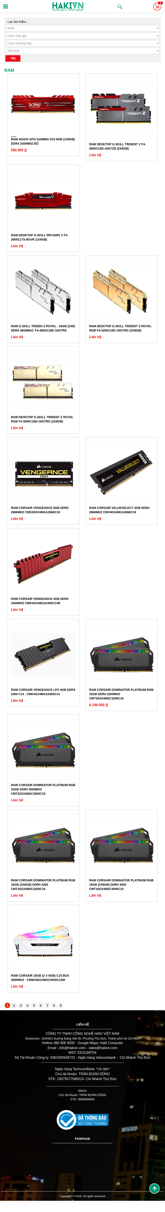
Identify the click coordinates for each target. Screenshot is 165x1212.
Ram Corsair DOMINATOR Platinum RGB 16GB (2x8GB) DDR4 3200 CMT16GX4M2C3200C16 (43, 885)
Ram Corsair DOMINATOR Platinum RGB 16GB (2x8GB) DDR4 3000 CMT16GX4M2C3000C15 (121, 885)
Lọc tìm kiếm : (18, 21)
